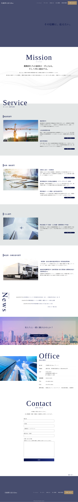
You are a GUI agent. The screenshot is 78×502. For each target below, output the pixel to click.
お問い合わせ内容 (28, 438)
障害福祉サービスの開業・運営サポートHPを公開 (42, 300)
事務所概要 (64, 3)
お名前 (39, 425)
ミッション (39, 3)
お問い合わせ (72, 3)
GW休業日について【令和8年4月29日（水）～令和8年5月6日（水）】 (41, 297)
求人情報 (58, 3)
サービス (46, 3)
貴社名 (39, 420)
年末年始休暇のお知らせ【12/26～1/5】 (42, 303)
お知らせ (52, 3)
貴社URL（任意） (39, 434)
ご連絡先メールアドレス (39, 430)
